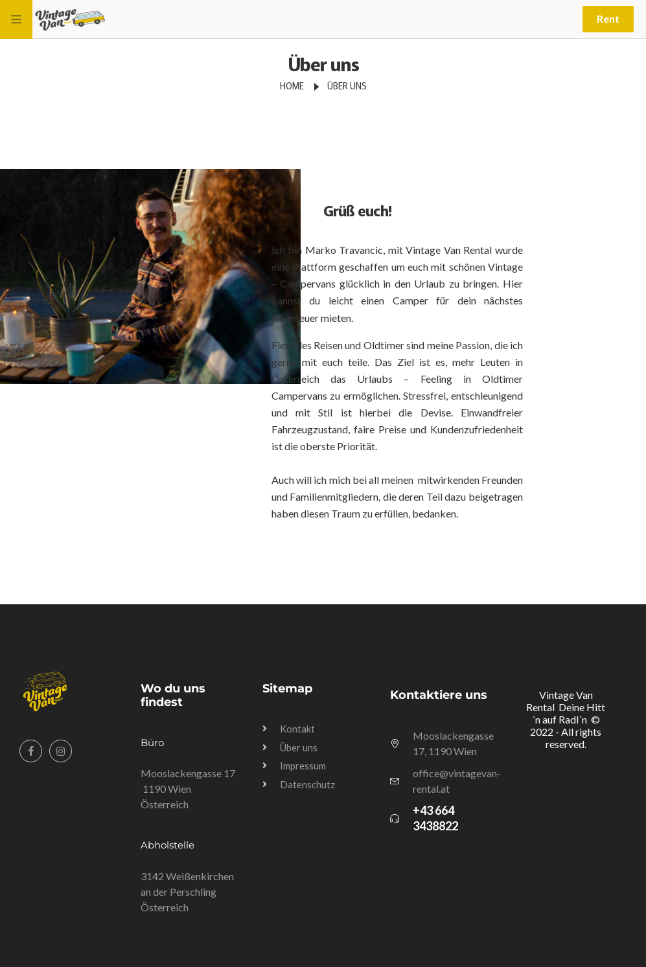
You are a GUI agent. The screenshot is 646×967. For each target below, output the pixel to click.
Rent (608, 18)
